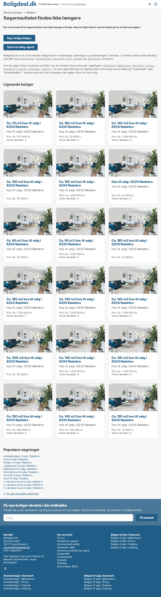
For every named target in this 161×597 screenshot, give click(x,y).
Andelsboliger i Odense (17, 585)
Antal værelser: (15, 139)
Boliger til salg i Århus (96, 581)
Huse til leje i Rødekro (16, 459)
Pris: (9, 136)
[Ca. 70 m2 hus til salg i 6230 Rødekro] (28, 118)
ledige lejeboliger (24, 58)
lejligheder (58, 58)
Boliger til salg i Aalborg (98, 588)
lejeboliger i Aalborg (39, 69)
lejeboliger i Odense (15, 69)
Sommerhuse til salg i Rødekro (21, 472)
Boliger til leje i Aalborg (124, 547)
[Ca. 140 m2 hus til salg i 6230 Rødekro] (133, 118)
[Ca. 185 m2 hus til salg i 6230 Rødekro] (133, 235)
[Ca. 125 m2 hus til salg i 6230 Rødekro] (133, 352)
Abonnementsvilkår (68, 544)
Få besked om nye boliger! (149, 4)
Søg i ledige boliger (19, 38)
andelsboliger (43, 58)
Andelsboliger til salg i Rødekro (21, 456)
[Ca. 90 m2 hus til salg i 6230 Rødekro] (28, 235)
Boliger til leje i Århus (123, 540)
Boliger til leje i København (126, 537)
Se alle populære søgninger (23, 493)
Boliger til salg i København (100, 578)
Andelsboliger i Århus (15, 581)
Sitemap (62, 563)
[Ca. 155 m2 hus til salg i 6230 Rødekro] (133, 411)
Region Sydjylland (12, 12)
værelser (78, 58)
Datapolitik (63, 553)
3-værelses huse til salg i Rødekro (23, 487)
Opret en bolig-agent (20, 47)
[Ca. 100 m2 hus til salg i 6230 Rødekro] (28, 176)
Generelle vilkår (66, 547)
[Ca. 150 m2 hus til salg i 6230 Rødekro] (28, 411)
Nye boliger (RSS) (67, 566)
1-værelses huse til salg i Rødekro (23, 481)
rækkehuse (94, 58)
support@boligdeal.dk (16, 547)
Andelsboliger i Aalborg (17, 588)
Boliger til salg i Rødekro (17, 462)
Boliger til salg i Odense (98, 585)
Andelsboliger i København (19, 578)
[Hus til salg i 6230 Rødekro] (133, 176)
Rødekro (31, 12)
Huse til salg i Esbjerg (16, 478)
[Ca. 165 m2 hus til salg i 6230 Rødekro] (80, 118)
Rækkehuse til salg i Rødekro (20, 468)
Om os (61, 537)
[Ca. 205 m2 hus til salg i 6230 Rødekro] (28, 352)
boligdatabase (79, 4)
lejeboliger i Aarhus (143, 65)
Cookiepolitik (64, 556)
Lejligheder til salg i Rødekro (20, 465)
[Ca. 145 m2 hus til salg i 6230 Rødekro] (80, 411)
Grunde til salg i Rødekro (17, 475)
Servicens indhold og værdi (73, 550)
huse (68, 58)
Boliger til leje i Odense (124, 544)
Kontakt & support (67, 540)
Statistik (62, 559)
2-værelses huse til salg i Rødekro (23, 484)
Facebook (5, 568)
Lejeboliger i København (117, 65)
